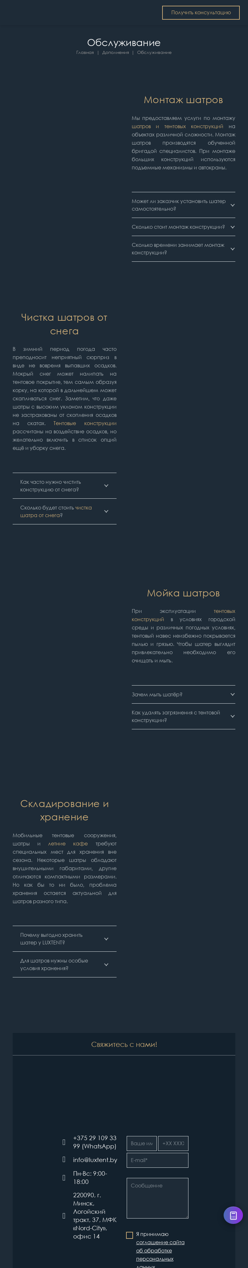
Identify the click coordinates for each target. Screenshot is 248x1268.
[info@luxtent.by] (66, 1159)
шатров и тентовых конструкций (178, 126)
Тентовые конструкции (85, 423)
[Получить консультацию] (201, 13)
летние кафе (68, 843)
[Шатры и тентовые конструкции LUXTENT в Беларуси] (37, 12)
